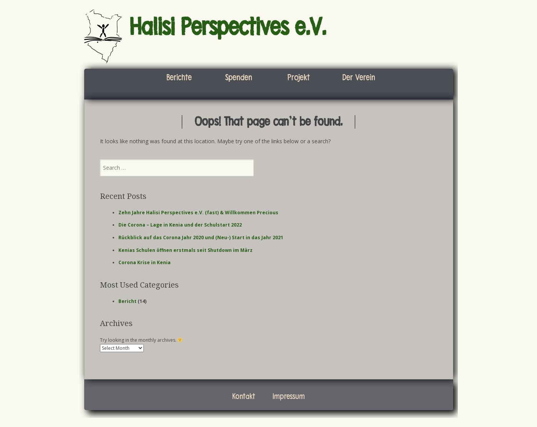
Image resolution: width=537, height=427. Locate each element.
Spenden (238, 77)
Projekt (299, 77)
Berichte (179, 77)
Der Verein (358, 77)
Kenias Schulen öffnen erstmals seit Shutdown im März (185, 250)
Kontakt (243, 396)
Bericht (127, 301)
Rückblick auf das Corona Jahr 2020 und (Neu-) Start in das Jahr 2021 (200, 237)
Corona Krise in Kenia (144, 262)
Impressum (289, 396)
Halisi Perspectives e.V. (228, 27)
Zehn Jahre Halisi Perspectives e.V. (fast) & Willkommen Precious (198, 212)
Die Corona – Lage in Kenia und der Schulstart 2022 (180, 225)
